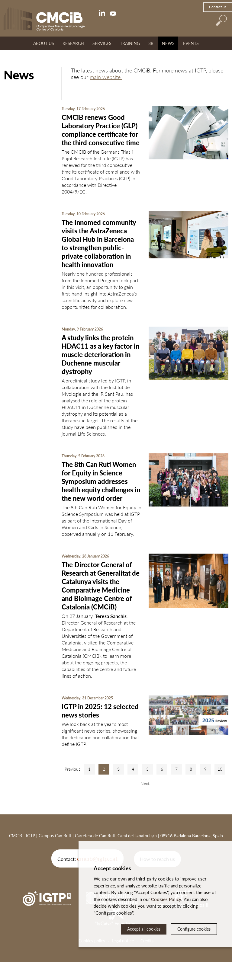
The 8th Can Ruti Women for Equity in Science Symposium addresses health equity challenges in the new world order (101, 481)
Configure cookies (194, 929)
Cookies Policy (166, 899)
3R (150, 43)
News (168, 43)
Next (145, 783)
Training (130, 43)
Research (73, 43)
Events (191, 43)
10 (220, 769)
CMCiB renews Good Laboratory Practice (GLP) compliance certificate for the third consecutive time (101, 130)
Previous (72, 769)
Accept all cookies (143, 929)
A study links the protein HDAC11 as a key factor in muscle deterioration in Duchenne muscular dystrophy (100, 355)
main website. (106, 77)
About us (43, 43)
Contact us (217, 7)
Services (101, 43)
